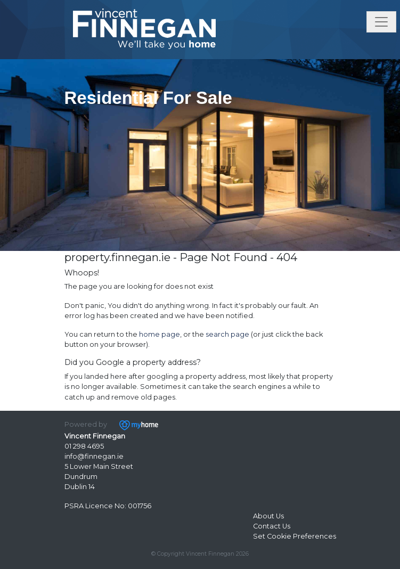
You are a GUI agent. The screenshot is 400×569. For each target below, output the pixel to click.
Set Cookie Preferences (294, 536)
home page (159, 334)
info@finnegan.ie (94, 456)
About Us (268, 516)
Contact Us (271, 526)
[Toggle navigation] (381, 21)
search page (227, 334)
